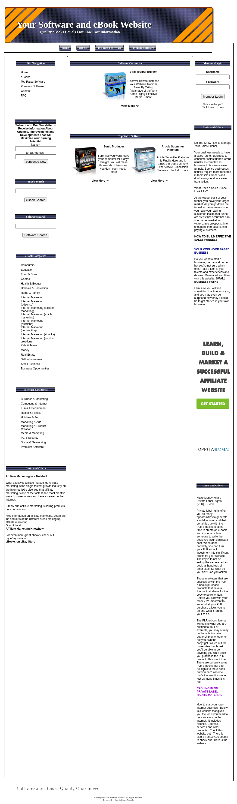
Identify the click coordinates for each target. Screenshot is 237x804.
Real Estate (28, 354)
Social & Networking (33, 442)
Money (25, 350)
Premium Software (142, 47)
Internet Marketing (32, 297)
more (149, 97)
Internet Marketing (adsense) (32, 303)
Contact (25, 91)
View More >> (130, 106)
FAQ (23, 95)
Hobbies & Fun (30, 417)
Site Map (210, 788)
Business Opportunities (35, 368)
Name (35, 144)
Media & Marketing (32, 433)
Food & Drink (29, 274)
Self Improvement (32, 359)
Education (27, 269)
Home (65, 47)
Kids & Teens (29, 345)
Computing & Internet (34, 403)
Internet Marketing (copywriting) (32, 329)
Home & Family (30, 292)
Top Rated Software (109, 47)
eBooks (83, 47)
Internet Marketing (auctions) (32, 322)
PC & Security (29, 437)
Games (25, 279)
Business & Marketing (34, 399)
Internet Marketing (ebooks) (38, 334)
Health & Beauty (31, 283)
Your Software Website (115, 797)
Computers (27, 265)
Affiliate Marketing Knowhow (25, 528)
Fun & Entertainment (33, 408)
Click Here (208, 107)
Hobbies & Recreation (34, 288)
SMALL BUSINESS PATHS (209, 280)
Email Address (36, 152)
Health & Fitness (31, 412)
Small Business (30, 364)
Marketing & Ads (31, 422)
